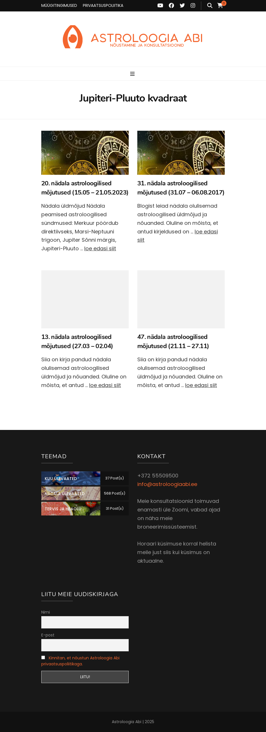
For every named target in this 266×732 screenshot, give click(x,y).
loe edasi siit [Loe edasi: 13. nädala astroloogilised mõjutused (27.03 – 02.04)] (105, 385)
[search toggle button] (209, 5)
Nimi (45, 612)
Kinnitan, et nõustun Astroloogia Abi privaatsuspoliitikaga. (80, 661)
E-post (47, 635)
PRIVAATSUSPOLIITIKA (103, 5)
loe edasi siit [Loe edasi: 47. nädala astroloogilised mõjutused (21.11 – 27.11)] (201, 385)
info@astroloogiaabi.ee (167, 484)
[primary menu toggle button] (133, 74)
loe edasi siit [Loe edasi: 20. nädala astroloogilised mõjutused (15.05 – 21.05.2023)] (100, 248)
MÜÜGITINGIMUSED (59, 5)
